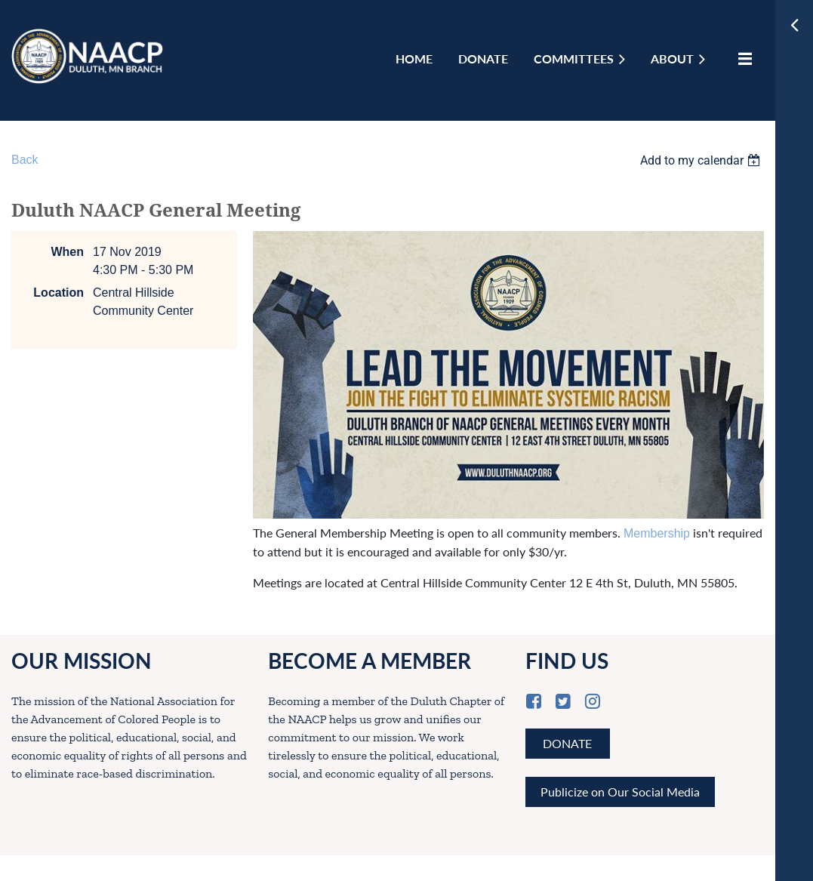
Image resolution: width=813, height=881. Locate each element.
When (67, 251)
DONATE (567, 743)
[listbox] (702, 160)
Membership (657, 533)
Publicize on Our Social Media (620, 791)
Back (24, 159)
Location (58, 292)
